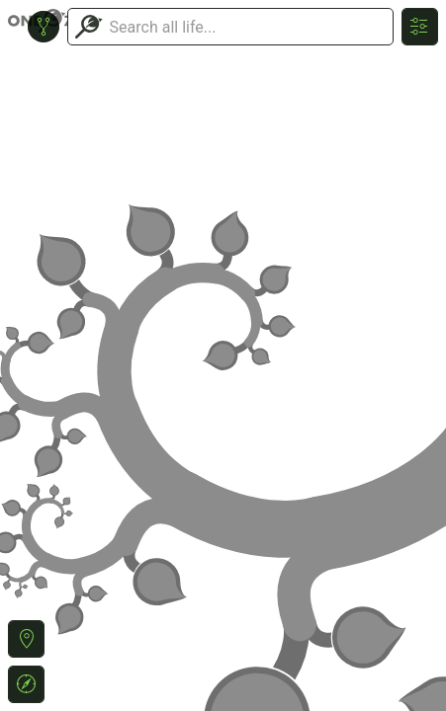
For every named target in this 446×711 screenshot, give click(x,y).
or (223, 355)
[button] (26, 639)
